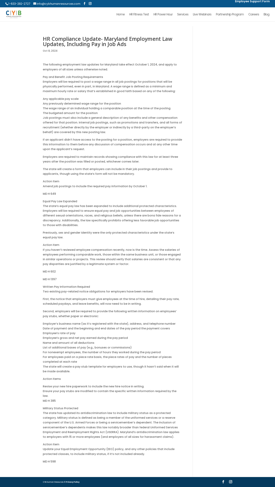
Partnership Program (230, 14)
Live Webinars (202, 14)
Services (182, 14)
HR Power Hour (163, 14)
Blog (266, 14)
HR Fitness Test (139, 14)
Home (120, 14)
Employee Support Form (252, 1)
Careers (253, 14)
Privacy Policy (72, 482)
